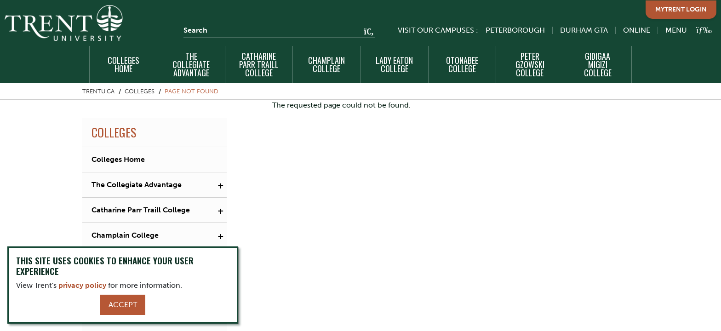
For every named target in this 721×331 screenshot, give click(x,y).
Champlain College (326, 64)
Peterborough (515, 30)
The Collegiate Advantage (191, 64)
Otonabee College (462, 64)
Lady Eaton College (394, 64)
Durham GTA (584, 30)
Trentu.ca (98, 91)
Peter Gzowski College (529, 64)
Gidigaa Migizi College (598, 64)
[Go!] (366, 32)
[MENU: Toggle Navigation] (683, 30)
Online (636, 30)
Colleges (139, 91)
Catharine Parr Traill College (259, 64)
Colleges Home (123, 64)
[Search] (279, 30)
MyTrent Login (681, 9)
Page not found (191, 91)
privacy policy (82, 285)
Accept (123, 304)
